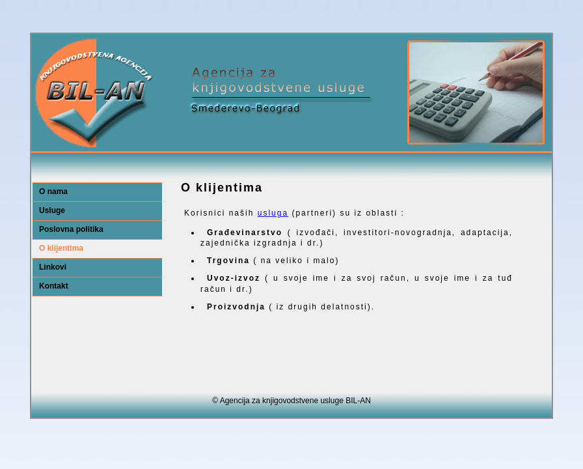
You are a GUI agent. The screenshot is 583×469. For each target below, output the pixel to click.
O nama (53, 191)
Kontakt (53, 286)
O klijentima (61, 248)
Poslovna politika (71, 229)
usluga (273, 213)
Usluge (52, 210)
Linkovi (52, 267)
